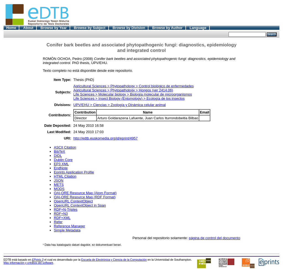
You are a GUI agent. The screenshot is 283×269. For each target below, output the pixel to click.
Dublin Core (63, 160)
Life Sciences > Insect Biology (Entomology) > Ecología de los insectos (129, 98)
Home (11, 28)
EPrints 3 (38, 259)
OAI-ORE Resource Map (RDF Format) (85, 197)
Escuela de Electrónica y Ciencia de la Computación (114, 259)
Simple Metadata (67, 230)
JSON (58, 180)
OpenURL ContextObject (73, 201)
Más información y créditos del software (28, 262)
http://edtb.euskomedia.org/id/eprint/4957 (105, 138)
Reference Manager (69, 226)
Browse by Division (128, 28)
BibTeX (59, 151)
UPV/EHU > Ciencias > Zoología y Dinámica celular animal (119, 105)
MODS (59, 189)
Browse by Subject (90, 28)
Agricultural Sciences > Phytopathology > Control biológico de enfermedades (133, 86)
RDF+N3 (61, 214)
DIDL (58, 156)
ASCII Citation (65, 147)
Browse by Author (167, 28)
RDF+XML (62, 218)
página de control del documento (214, 238)
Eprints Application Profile (74, 172)
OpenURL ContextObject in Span (80, 205)
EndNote (61, 168)
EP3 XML (61, 164)
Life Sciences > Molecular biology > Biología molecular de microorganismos (132, 94)
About (28, 28)
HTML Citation (65, 176)
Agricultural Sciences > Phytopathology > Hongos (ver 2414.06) (123, 90)
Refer (58, 222)
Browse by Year (53, 28)
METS (59, 185)
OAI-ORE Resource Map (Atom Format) (85, 193)
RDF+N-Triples (65, 209)
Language (198, 28)
